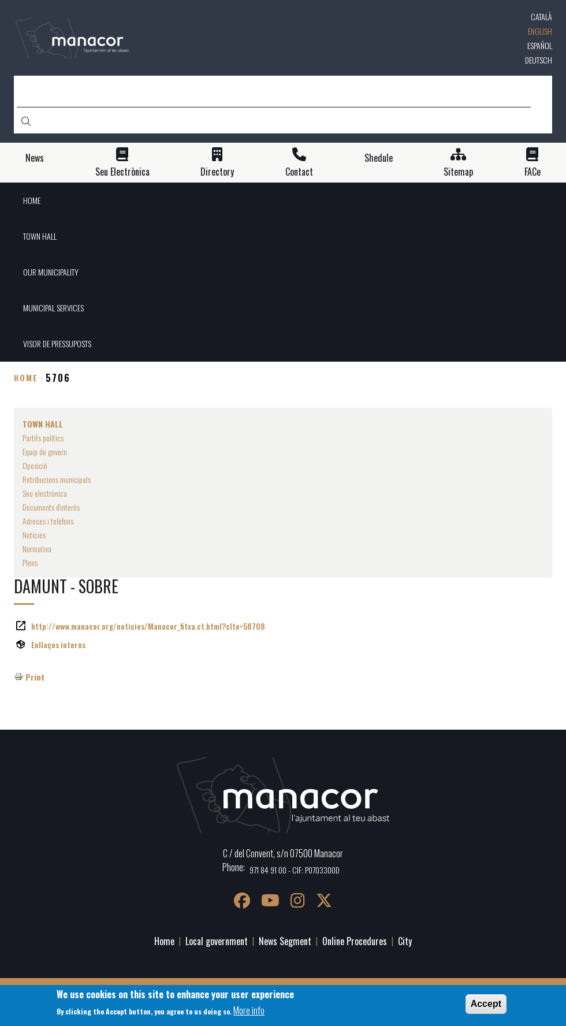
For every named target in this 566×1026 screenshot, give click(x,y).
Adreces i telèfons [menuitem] (48, 521)
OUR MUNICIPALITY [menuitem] (51, 272)
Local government (216, 941)
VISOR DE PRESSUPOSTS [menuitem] (57, 343)
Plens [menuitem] (30, 562)
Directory (217, 172)
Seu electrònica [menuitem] (45, 493)
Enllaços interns (58, 644)
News (34, 158)
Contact (299, 172)
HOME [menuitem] (31, 200)
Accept (486, 1004)
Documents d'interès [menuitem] (51, 507)
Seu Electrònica (122, 172)
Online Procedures (354, 941)
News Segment (285, 941)
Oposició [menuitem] (35, 465)
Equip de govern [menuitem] (45, 451)
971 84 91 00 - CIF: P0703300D (295, 870)
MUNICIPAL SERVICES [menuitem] (53, 308)
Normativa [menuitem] (37, 548)
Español (539, 45)
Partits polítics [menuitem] (43, 438)
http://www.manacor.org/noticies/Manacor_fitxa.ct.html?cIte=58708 (148, 626)
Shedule (378, 158)
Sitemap (458, 172)
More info (249, 1010)
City (405, 941)
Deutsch (538, 60)
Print (34, 677)
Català (541, 16)
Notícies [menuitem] (34, 535)
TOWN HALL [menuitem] (40, 236)
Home (26, 377)
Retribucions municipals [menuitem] (57, 479)
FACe (532, 172)
